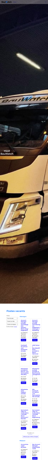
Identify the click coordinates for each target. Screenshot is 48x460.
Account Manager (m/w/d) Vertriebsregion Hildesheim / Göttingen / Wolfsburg (36, 325)
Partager (15, 326)
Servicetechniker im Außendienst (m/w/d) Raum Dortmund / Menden (25, 414)
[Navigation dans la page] (46, 2)
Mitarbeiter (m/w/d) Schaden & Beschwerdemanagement (36, 372)
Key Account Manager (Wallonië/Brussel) (36, 446)
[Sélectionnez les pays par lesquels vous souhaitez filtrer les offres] (12, 318)
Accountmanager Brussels (24, 446)
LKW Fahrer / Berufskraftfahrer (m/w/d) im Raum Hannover (36, 350)
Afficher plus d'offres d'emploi (30, 436)
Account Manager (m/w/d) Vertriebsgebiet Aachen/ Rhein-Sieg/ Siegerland (24, 325)
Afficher (23, 340)
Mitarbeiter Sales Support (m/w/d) (24, 391)
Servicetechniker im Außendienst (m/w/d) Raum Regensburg (36, 413)
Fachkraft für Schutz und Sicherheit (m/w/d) (24, 348)
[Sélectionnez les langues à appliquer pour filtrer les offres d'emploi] (12, 324)
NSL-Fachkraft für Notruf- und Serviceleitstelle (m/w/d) (36, 393)
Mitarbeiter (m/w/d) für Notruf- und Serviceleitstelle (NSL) (25, 371)
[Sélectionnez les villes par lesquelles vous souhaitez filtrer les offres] (12, 321)
